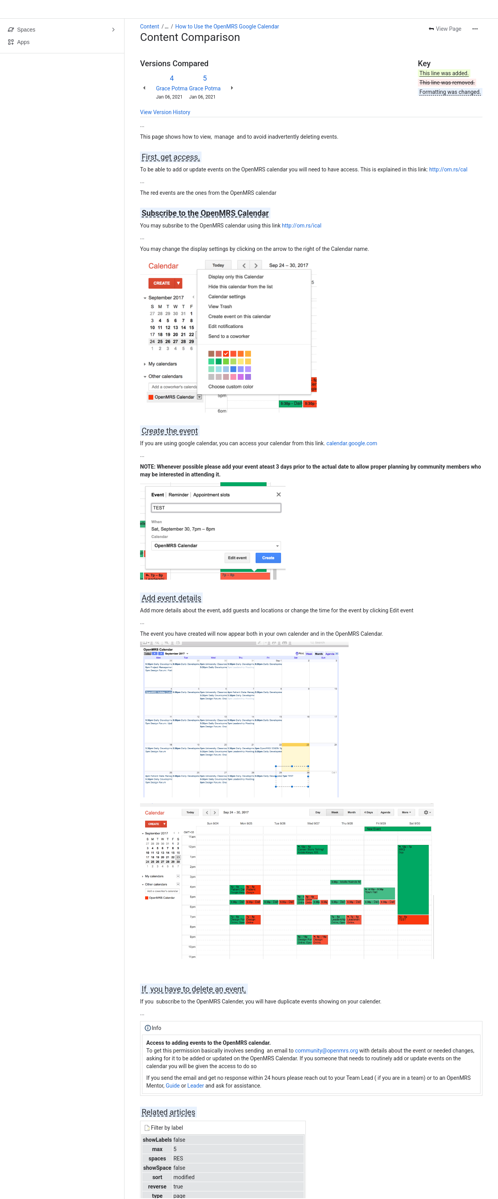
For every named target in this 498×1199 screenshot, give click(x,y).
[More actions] (475, 29)
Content (149, 26)
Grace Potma (172, 88)
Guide (173, 1086)
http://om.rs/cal (448, 169)
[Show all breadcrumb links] (166, 26)
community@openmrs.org (326, 1050)
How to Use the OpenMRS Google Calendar (227, 26)
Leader (196, 1086)
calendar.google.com (351, 443)
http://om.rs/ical (301, 225)
